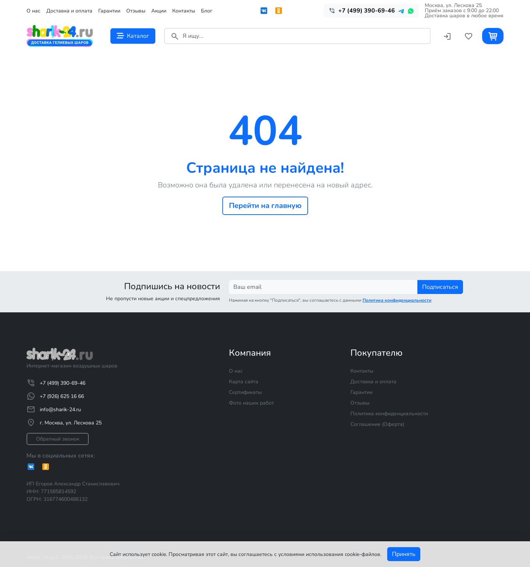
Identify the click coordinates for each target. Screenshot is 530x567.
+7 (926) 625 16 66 (55, 396)
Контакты (183, 10)
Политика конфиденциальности (389, 413)
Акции (158, 10)
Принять (404, 554)
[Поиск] (175, 36)
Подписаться (440, 287)
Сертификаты (245, 392)
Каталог (133, 36)
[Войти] (447, 36)
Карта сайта (243, 381)
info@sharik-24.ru (53, 409)
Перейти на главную (265, 206)
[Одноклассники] (48, 466)
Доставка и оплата (69, 10)
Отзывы (135, 10)
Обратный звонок (57, 438)
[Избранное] (468, 36)
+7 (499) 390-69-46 (55, 382)
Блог (206, 10)
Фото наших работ (251, 402)
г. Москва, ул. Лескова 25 (64, 422)
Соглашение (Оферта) (377, 424)
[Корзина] (493, 36)
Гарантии (109, 10)
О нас (33, 10)
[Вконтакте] (33, 466)
